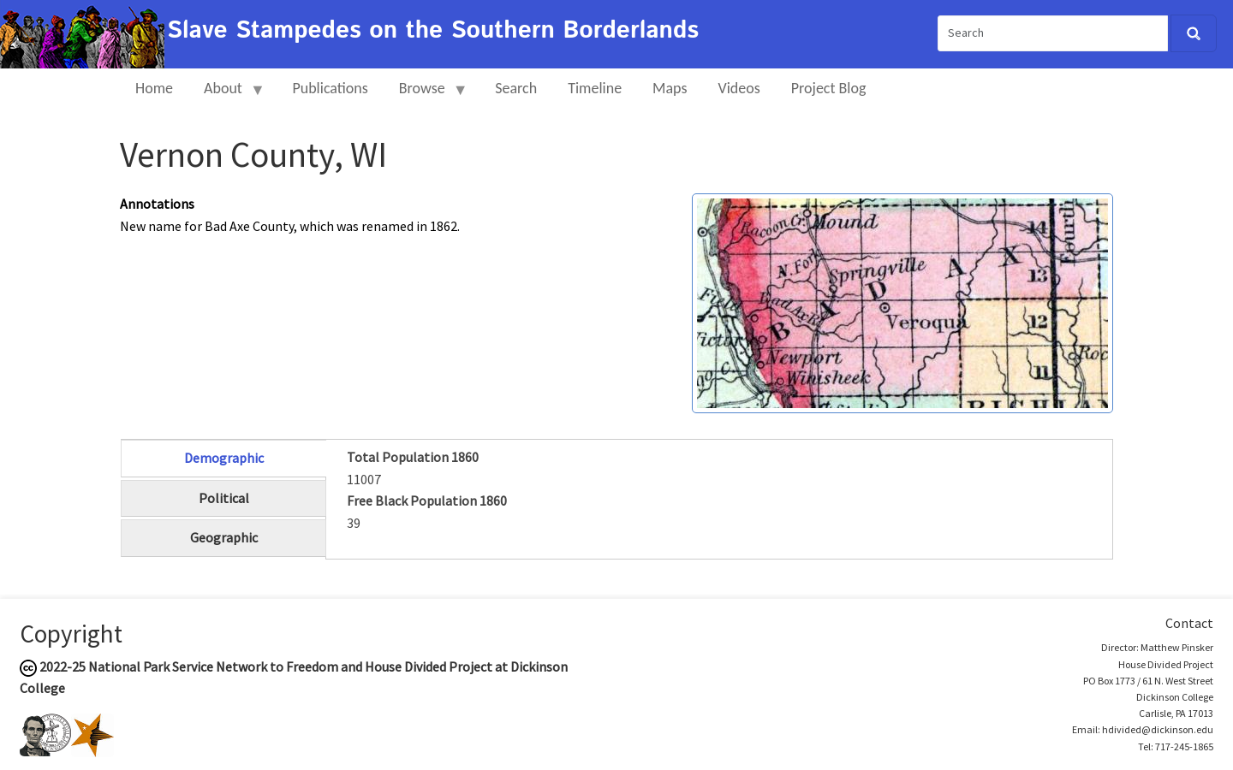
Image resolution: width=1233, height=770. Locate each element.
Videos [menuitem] (739, 88)
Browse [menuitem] (426, 95)
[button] (902, 301)
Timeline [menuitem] (595, 88)
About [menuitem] (226, 95)
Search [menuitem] (516, 88)
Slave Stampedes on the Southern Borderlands (433, 31)
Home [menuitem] (154, 88)
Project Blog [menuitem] (829, 88)
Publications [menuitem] (329, 88)
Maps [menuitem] (669, 88)
